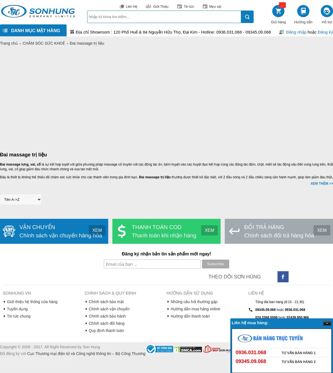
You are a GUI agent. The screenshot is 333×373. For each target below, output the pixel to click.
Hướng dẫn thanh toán (190, 316)
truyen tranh (41, 359)
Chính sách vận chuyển (109, 309)
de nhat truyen (25, 359)
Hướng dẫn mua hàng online (195, 309)
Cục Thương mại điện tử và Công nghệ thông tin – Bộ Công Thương (86, 353)
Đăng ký (325, 32)
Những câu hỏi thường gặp (194, 302)
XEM (97, 230)
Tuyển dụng (17, 309)
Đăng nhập (296, 32)
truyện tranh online (60, 359)
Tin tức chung (19, 316)
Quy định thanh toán (106, 330)
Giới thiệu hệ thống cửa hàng (32, 302)
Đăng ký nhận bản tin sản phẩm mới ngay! (166, 254)
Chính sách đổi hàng (107, 323)
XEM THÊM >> (322, 184)
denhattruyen (8, 359)
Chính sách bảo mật (106, 302)
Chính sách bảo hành (107, 316)
